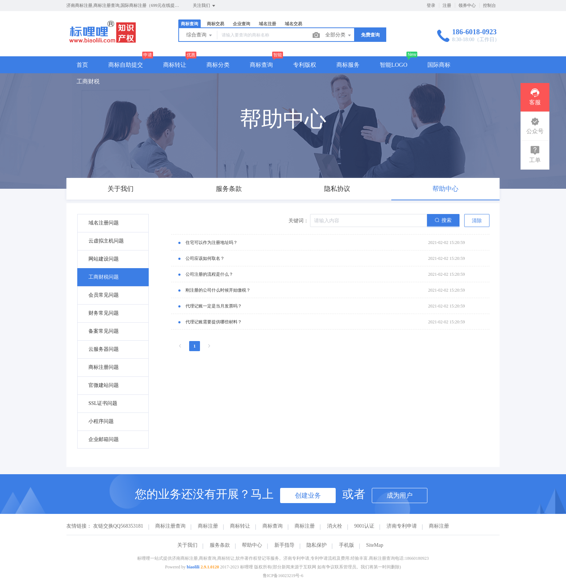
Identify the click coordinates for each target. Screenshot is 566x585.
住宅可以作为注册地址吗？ (212, 242)
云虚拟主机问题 (106, 241)
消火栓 (334, 526)
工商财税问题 (103, 277)
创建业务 (308, 495)
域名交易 (293, 23)
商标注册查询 (170, 526)
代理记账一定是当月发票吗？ (214, 306)
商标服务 (348, 65)
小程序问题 (101, 421)
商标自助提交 (125, 65)
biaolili (193, 566)
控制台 (489, 5)
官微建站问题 (103, 385)
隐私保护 (316, 545)
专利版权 (304, 65)
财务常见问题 (103, 313)
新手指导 (284, 545)
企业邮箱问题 (103, 439)
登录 (431, 5)
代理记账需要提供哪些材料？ (214, 321)
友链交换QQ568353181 (118, 526)
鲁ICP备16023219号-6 (283, 575)
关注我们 (204, 5)
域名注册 (267, 23)
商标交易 (215, 23)
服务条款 (220, 545)
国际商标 (438, 65)
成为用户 (400, 495)
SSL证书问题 (102, 403)
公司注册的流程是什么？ (209, 274)
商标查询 (189, 23)
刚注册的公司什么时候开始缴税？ (218, 290)
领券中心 (467, 5)
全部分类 (338, 35)
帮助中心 (252, 545)
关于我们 (187, 545)
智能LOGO (393, 65)
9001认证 (364, 526)
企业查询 (241, 23)
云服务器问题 (103, 349)
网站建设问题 (103, 259)
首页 (82, 65)
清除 (477, 220)
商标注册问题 (103, 367)
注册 (447, 5)
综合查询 (199, 35)
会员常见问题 (103, 295)
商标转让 (174, 65)
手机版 (346, 545)
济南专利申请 (402, 526)
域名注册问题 (103, 223)
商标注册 (208, 526)
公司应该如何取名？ (205, 258)
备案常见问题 (103, 331)
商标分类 (218, 65)
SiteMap (374, 545)
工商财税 (88, 81)
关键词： (298, 220)
